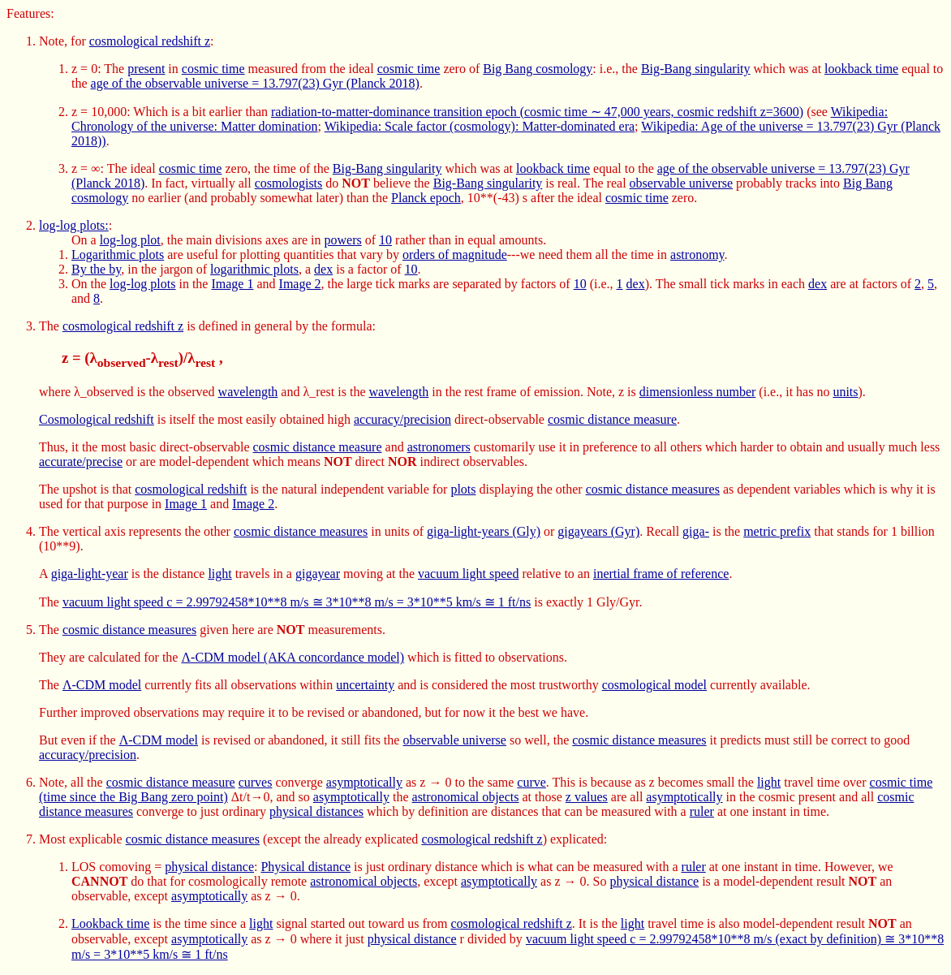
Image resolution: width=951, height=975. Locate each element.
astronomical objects (465, 797)
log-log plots (142, 284)
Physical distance (305, 867)
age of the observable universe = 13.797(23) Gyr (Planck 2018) (255, 83)
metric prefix (777, 531)
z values (587, 797)
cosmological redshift (191, 489)
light (219, 573)
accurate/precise (81, 461)
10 (385, 240)
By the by (96, 269)
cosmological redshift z (149, 41)
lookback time (861, 68)
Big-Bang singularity (696, 68)
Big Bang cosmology (537, 68)
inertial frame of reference (661, 573)
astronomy (697, 254)
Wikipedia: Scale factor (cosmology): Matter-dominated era (480, 126)
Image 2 (300, 284)
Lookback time (110, 923)
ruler (702, 811)
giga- (695, 531)
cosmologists (289, 183)
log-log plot (130, 240)
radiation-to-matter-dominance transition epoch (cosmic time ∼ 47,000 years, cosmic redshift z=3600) (537, 112)
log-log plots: (74, 225)
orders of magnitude (454, 254)
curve (531, 782)
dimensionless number (697, 392)
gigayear (317, 573)
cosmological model (654, 685)
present (146, 68)
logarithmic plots (254, 269)
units (845, 392)
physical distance (209, 867)
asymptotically (364, 782)
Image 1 (232, 284)
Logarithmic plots (117, 254)
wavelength (248, 392)
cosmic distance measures (653, 489)
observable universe (682, 183)
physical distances (316, 811)
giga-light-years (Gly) (483, 531)
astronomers (439, 447)
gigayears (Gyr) (598, 531)
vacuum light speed (468, 573)
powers (343, 240)
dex (323, 269)
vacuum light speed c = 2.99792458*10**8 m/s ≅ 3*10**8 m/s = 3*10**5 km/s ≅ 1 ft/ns (296, 602)
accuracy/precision (402, 419)
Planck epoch (426, 198)
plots (463, 489)
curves (256, 782)
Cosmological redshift (96, 419)
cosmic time (213, 68)
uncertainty (365, 685)
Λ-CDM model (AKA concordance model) (292, 657)
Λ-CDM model (101, 685)
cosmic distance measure (612, 419)
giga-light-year (89, 573)
